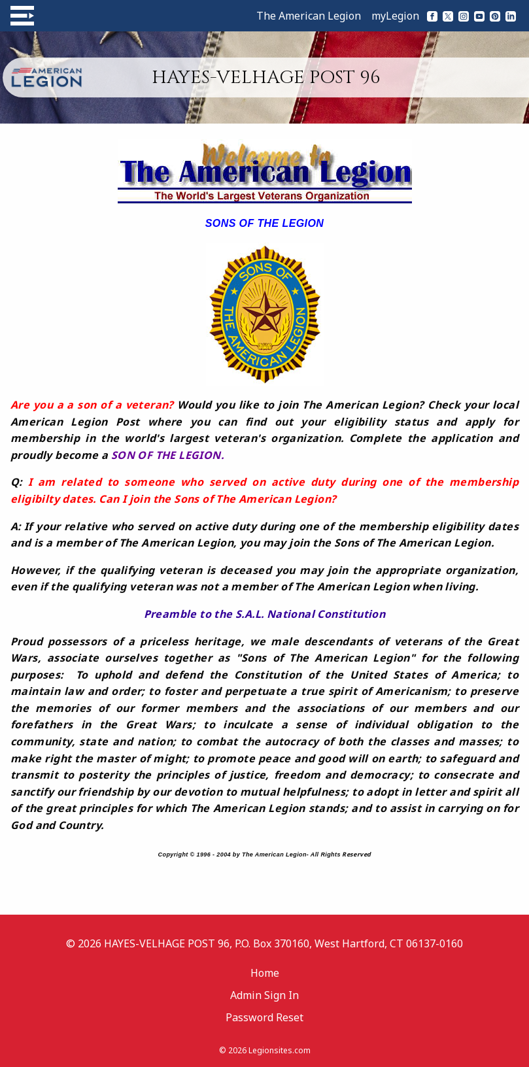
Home (264, 973)
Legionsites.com (279, 1050)
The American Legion (308, 15)
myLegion (395, 15)
